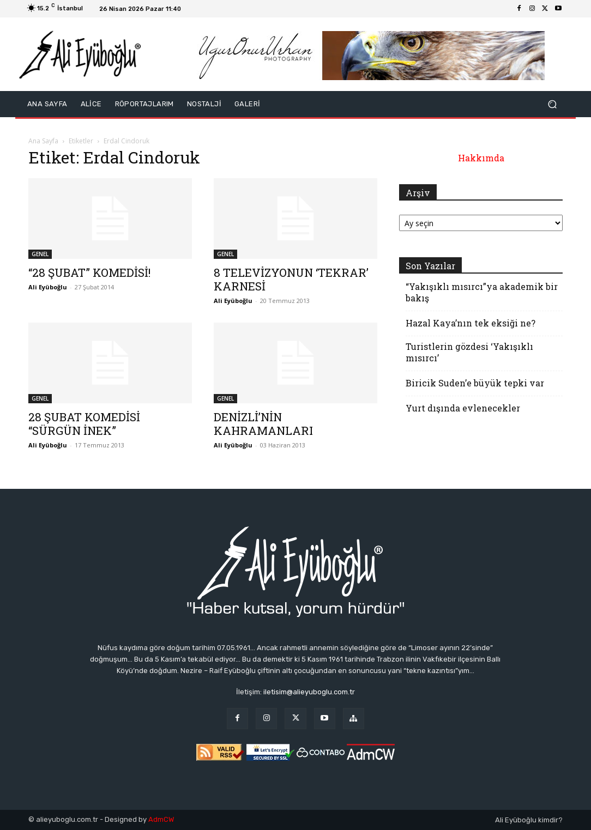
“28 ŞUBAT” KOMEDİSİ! (89, 272)
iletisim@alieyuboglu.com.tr (309, 692)
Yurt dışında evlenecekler (463, 408)
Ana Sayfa (43, 141)
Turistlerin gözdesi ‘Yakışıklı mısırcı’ (469, 352)
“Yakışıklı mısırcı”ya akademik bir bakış (482, 292)
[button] (552, 104)
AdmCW (161, 819)
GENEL (40, 254)
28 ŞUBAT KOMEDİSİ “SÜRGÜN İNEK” (84, 423)
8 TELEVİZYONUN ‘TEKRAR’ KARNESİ (291, 279)
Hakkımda (481, 157)
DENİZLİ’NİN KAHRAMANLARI (263, 423)
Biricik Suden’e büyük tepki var (475, 383)
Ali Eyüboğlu (47, 287)
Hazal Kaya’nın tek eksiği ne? (470, 323)
